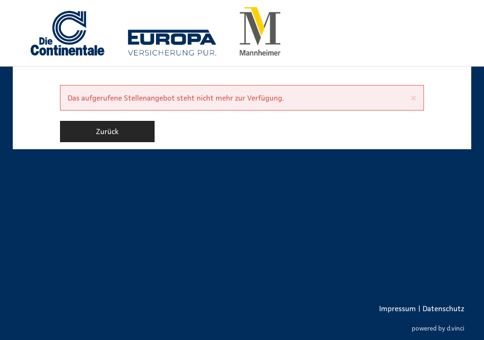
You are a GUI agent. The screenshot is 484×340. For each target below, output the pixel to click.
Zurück (107, 131)
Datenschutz (443, 308)
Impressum (397, 308)
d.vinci (455, 328)
